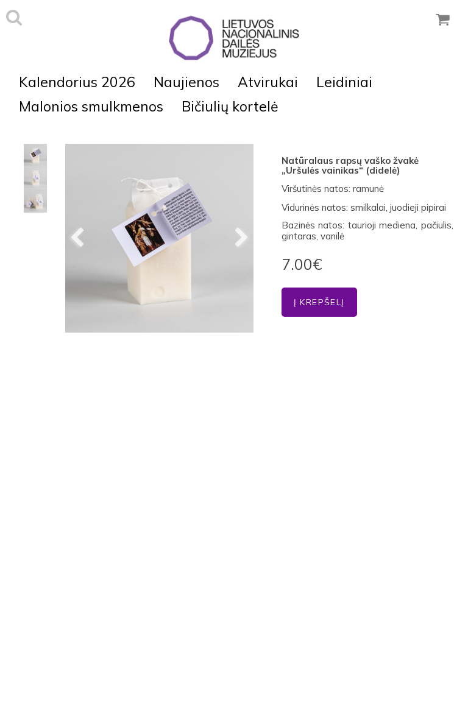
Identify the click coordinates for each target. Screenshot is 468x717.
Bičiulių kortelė (230, 106)
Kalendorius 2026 (77, 82)
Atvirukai (268, 82)
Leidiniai (344, 82)
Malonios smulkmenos (91, 106)
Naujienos (186, 82)
